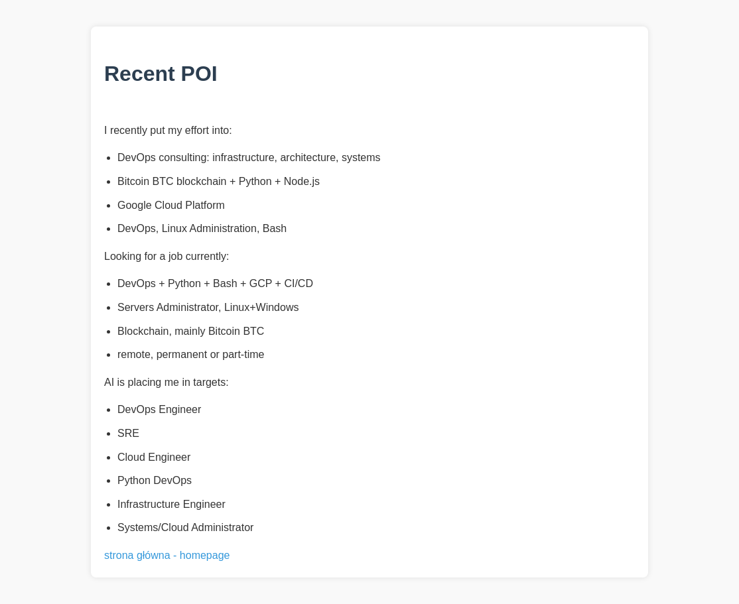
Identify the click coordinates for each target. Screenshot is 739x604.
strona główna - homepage (167, 555)
